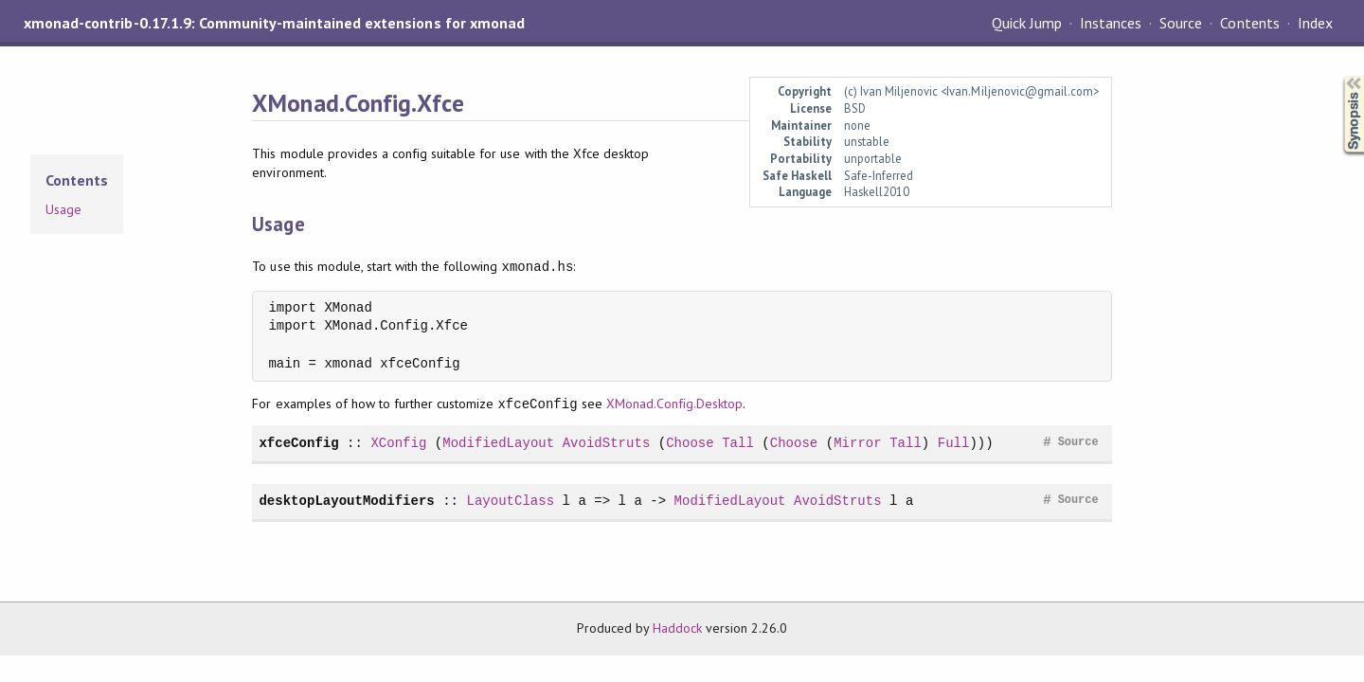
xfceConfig (298, 443)
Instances (1110, 22)
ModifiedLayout (498, 443)
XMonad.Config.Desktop (675, 404)
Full (954, 443)
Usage (63, 209)
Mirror (858, 443)
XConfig (398, 443)
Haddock (677, 628)
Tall (738, 443)
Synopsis (1338, 76)
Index (1315, 22)
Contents (1249, 22)
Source (1180, 22)
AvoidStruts (607, 443)
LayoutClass (510, 501)
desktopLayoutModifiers (346, 501)
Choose (690, 443)
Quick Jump (1027, 22)
